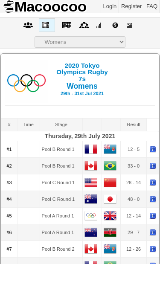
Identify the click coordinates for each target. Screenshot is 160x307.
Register (131, 6)
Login (110, 6)
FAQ (151, 6)
